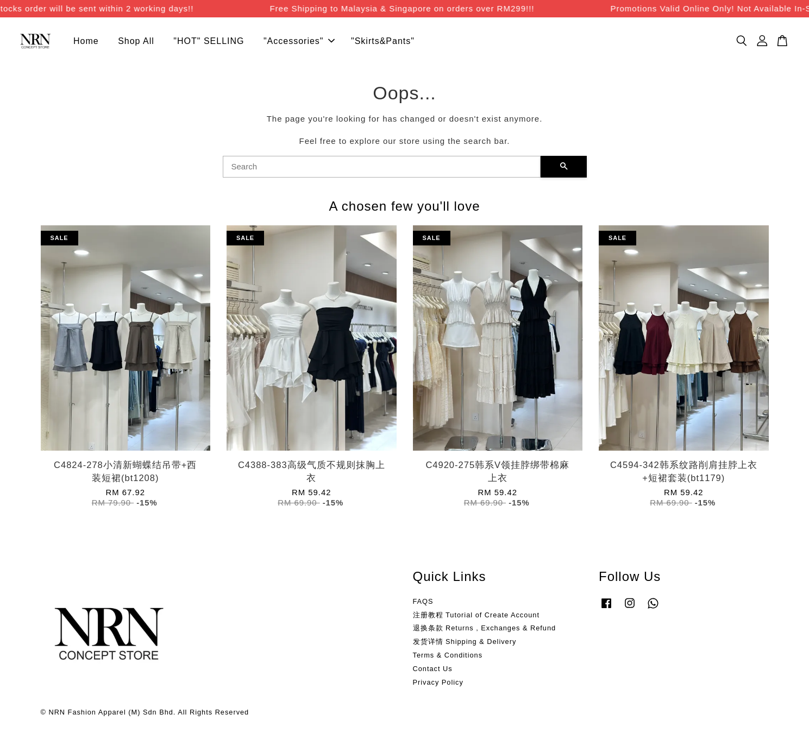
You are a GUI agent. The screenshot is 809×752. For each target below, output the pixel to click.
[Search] (382, 167)
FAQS (423, 602)
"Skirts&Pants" (383, 41)
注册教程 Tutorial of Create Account (476, 615)
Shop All (136, 41)
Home (86, 41)
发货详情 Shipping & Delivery (465, 642)
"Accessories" (299, 41)
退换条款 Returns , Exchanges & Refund (484, 628)
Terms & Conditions (448, 656)
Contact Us (433, 669)
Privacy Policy (438, 683)
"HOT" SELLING (208, 41)
